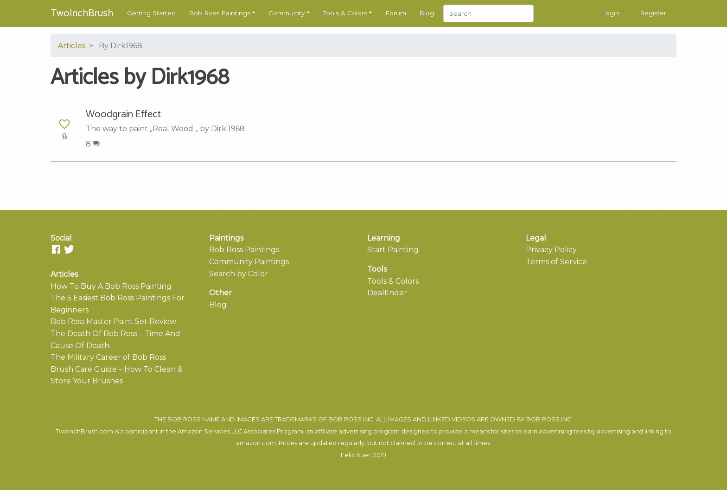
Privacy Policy (551, 249)
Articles (71, 45)
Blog (426, 13)
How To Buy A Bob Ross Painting (111, 286)
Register (653, 13)
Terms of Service (556, 261)
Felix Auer (355, 455)
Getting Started (151, 13)
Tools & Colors (345, 13)
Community (286, 13)
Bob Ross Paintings (219, 13)
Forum (395, 13)
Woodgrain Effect (123, 114)
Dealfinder (387, 292)
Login (610, 13)
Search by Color (238, 273)
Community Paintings (249, 261)
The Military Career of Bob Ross (108, 357)
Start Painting (393, 249)
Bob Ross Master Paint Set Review (113, 321)
